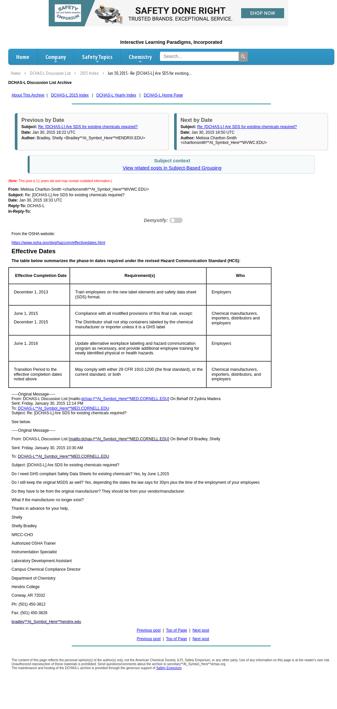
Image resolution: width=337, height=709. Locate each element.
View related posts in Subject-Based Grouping (172, 168)
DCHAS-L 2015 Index (70, 95)
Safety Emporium (169, 668)
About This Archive (28, 95)
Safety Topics (97, 58)
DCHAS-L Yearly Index (116, 95)
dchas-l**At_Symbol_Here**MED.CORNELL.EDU (124, 398)
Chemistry (140, 58)
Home (22, 57)
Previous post (149, 630)
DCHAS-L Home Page (163, 95)
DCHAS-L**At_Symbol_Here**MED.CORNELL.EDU (63, 408)
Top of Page (176, 630)
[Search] (243, 57)
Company (55, 58)
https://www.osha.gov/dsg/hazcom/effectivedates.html (58, 242)
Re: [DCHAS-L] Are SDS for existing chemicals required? (88, 126)
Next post (201, 630)
